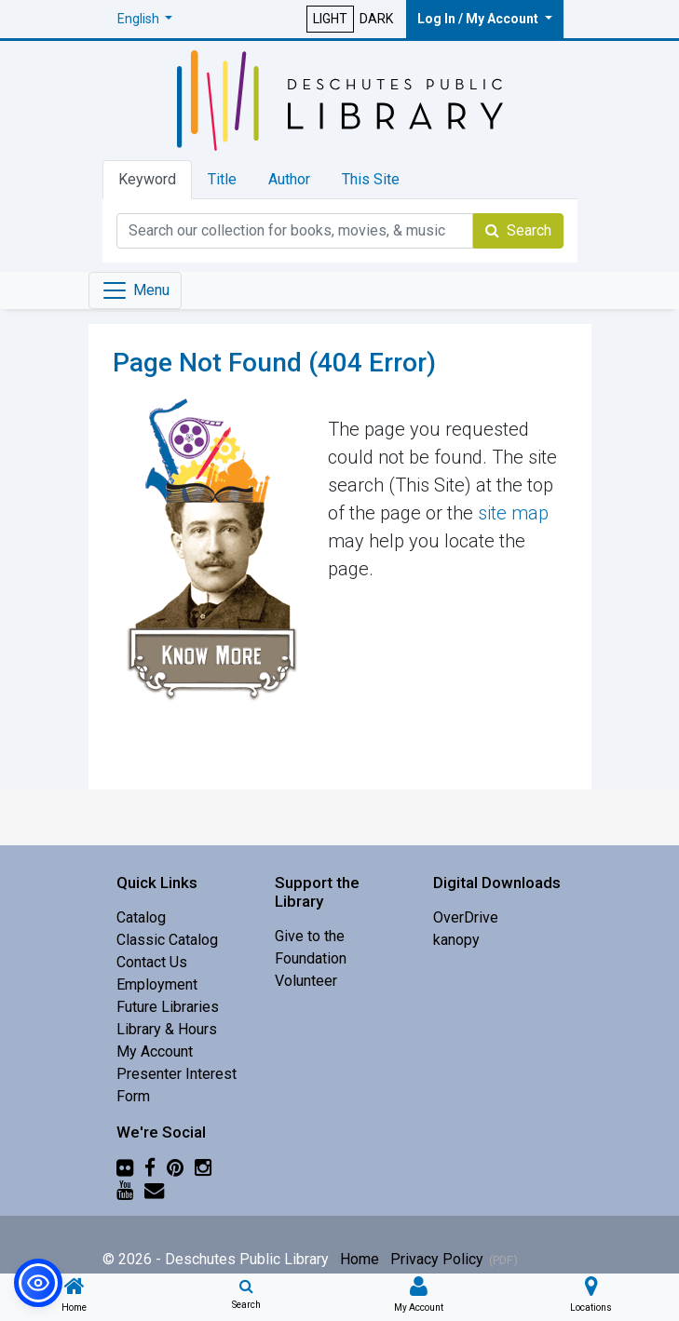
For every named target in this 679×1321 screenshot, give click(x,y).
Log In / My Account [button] (479, 18)
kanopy (456, 940)
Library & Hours (166, 1029)
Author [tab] (289, 179)
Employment (156, 984)
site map (513, 513)
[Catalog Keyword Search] (294, 231)
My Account (154, 1051)
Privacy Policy (436, 1259)
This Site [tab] (371, 179)
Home (359, 1259)
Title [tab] (222, 179)
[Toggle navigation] (135, 290)
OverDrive (465, 917)
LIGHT (330, 18)
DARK (376, 18)
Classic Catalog (167, 940)
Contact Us (151, 962)
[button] (145, 19)
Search (518, 230)
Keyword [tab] (147, 179)
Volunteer (306, 981)
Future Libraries (167, 1007)
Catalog (141, 917)
